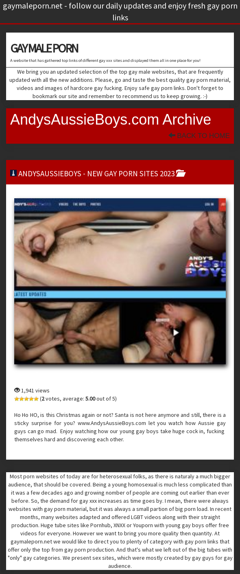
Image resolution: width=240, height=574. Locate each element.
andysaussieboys (49, 173)
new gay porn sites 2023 (131, 173)
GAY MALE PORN (44, 48)
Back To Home (199, 136)
